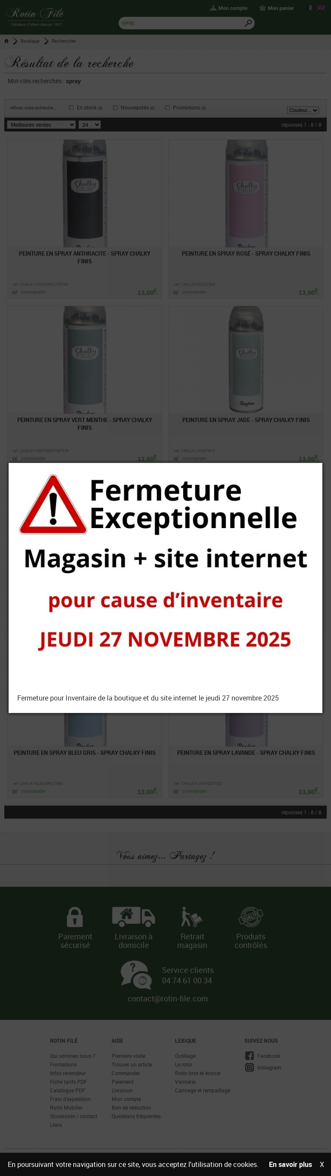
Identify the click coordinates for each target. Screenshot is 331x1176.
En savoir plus (290, 1164)
